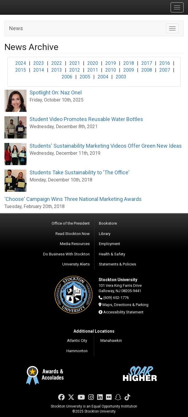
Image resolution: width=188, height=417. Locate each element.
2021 (74, 63)
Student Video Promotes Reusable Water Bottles (86, 119)
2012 (74, 70)
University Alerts (76, 264)
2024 (20, 63)
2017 (146, 63)
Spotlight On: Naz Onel (56, 92)
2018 (128, 63)
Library (104, 233)
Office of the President (71, 223)
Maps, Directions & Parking (125, 304)
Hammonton (77, 351)
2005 (85, 77)
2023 (38, 63)
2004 (103, 77)
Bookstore (108, 223)
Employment (109, 243)
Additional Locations (94, 331)
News (16, 28)
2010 (110, 70)
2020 (92, 63)
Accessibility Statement (123, 312)
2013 (56, 70)
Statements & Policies (117, 264)
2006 (67, 77)
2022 (56, 63)
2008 (146, 70)
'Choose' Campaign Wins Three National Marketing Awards (73, 199)
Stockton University (32, 7)
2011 (92, 70)
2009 (128, 70)
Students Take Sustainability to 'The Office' (80, 172)
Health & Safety (112, 254)
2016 (164, 63)
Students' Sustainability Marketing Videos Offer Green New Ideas (106, 146)
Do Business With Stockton (66, 254)
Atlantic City (77, 340)
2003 (121, 77)
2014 (38, 70)
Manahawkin (111, 340)
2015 (20, 70)
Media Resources (75, 243)
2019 (110, 63)
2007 (164, 70)
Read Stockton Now (72, 233)
